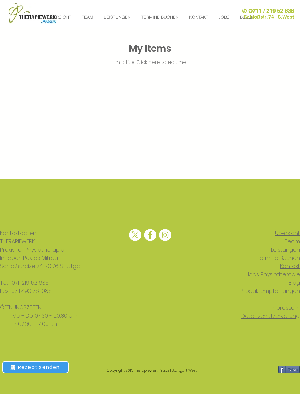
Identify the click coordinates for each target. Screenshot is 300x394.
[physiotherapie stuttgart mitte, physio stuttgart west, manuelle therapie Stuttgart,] (165, 235)
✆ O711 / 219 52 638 (268, 11)
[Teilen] (289, 369)
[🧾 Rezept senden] (35, 367)
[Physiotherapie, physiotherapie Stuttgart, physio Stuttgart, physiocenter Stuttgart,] (135, 235)
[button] (224, 17)
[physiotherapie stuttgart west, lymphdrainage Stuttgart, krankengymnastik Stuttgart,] (150, 235)
